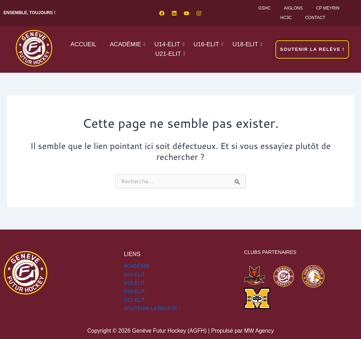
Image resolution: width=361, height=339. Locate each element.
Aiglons (293, 8)
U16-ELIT (207, 44)
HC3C (286, 17)
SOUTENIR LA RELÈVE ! (152, 308)
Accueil (83, 44)
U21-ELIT (169, 53)
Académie (127, 44)
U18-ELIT (246, 44)
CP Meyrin (327, 8)
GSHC (264, 8)
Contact (315, 17)
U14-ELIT (169, 44)
